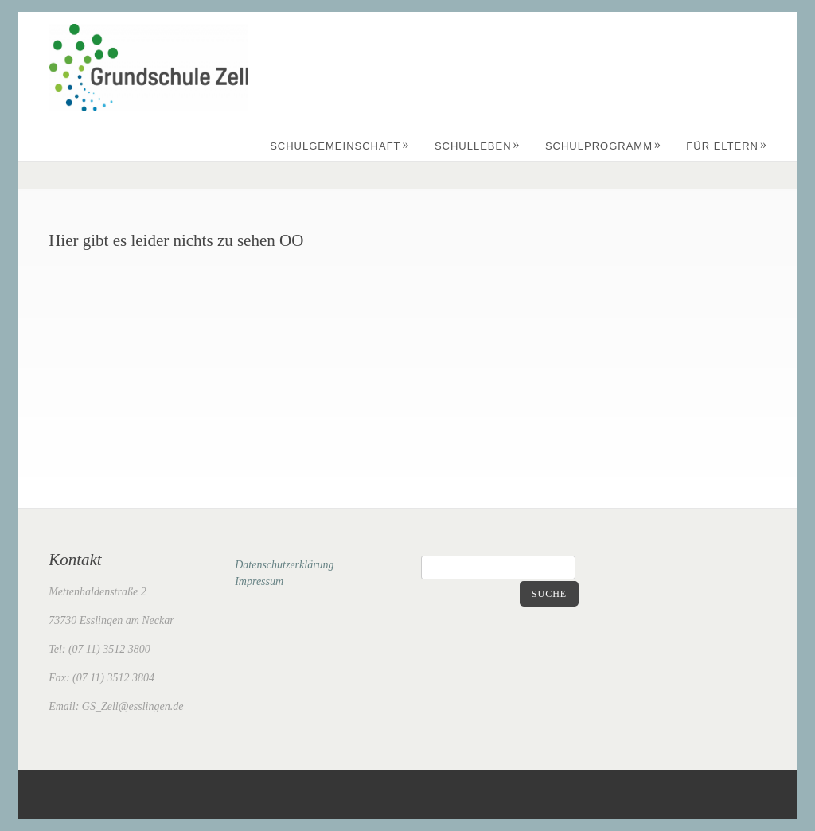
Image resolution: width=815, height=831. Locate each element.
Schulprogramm (603, 146)
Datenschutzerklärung (284, 565)
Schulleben (478, 146)
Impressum (259, 581)
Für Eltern (726, 146)
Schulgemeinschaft (339, 146)
